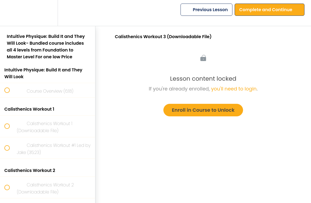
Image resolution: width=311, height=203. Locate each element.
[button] (10, 13)
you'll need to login (233, 88)
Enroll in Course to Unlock (203, 110)
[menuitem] (48, 13)
